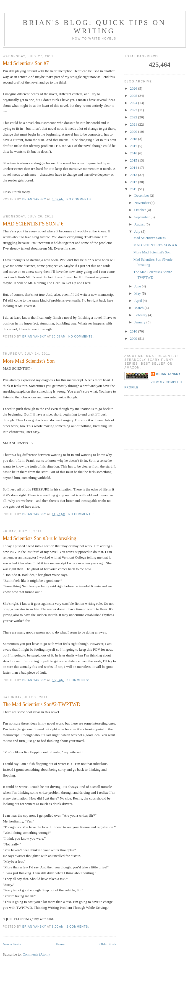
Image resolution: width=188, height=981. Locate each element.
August (140, 224)
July (137, 231)
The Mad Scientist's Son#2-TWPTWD (41, 704)
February (141, 315)
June (138, 286)
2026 (134, 88)
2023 (134, 110)
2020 (134, 131)
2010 (134, 331)
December (142, 195)
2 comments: (78, 680)
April (138, 301)
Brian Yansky (168, 373)
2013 (134, 175)
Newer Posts (12, 944)
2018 (134, 139)
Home (60, 944)
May (138, 293)
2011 (134, 189)
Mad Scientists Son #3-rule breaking (39, 538)
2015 (134, 160)
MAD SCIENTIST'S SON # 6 (33, 224)
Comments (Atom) (36, 954)
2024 (134, 103)
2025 (134, 96)
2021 (134, 124)
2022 (134, 117)
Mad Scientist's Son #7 (26, 63)
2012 (134, 182)
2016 (134, 153)
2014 (134, 167)
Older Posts (108, 944)
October (140, 210)
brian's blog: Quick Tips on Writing (94, 27)
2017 (134, 146)
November (142, 203)
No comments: (80, 199)
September (142, 217)
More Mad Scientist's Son (29, 361)
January (140, 322)
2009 (134, 338)
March (139, 308)
